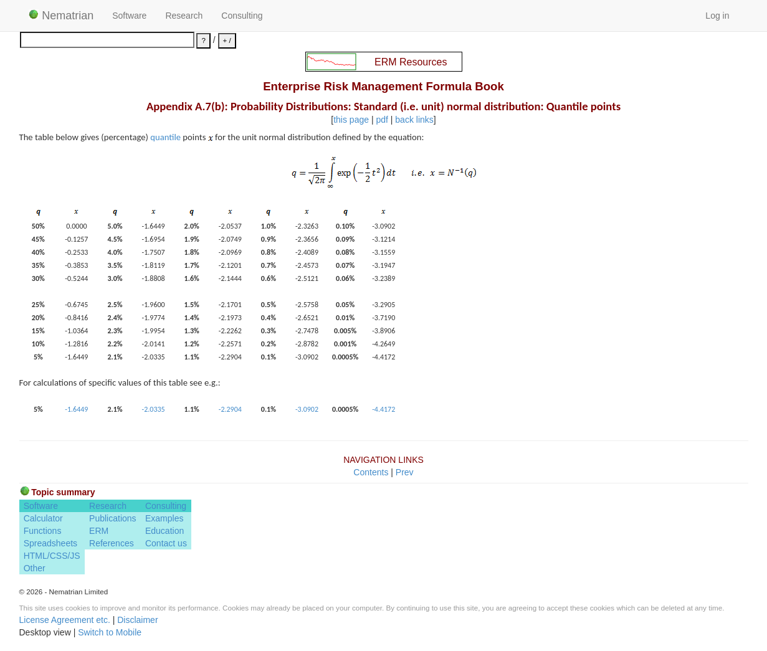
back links (414, 120)
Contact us (166, 543)
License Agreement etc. (64, 620)
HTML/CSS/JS (52, 556)
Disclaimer (137, 620)
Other (34, 568)
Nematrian (61, 15)
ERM (98, 531)
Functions (43, 531)
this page (351, 120)
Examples (164, 518)
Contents (370, 472)
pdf (382, 120)
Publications (112, 518)
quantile (165, 137)
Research (183, 16)
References (111, 543)
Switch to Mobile (109, 632)
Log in (717, 16)
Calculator (43, 518)
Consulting (241, 16)
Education (164, 531)
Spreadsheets (50, 543)
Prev (405, 472)
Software (129, 16)
